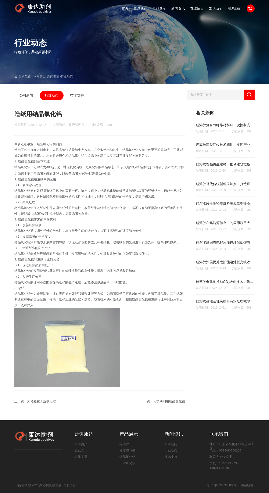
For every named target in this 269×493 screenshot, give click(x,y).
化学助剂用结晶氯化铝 (169, 401)
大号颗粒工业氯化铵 (41, 401)
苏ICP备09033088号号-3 (223, 485)
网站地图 (247, 485)
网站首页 (40, 76)
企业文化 (81, 450)
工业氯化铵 (127, 463)
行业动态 (67, 76)
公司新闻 (171, 444)
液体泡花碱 (127, 450)
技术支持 (171, 456)
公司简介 (81, 444)
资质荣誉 (81, 456)
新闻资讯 (53, 76)
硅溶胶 (124, 444)
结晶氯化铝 (127, 456)
